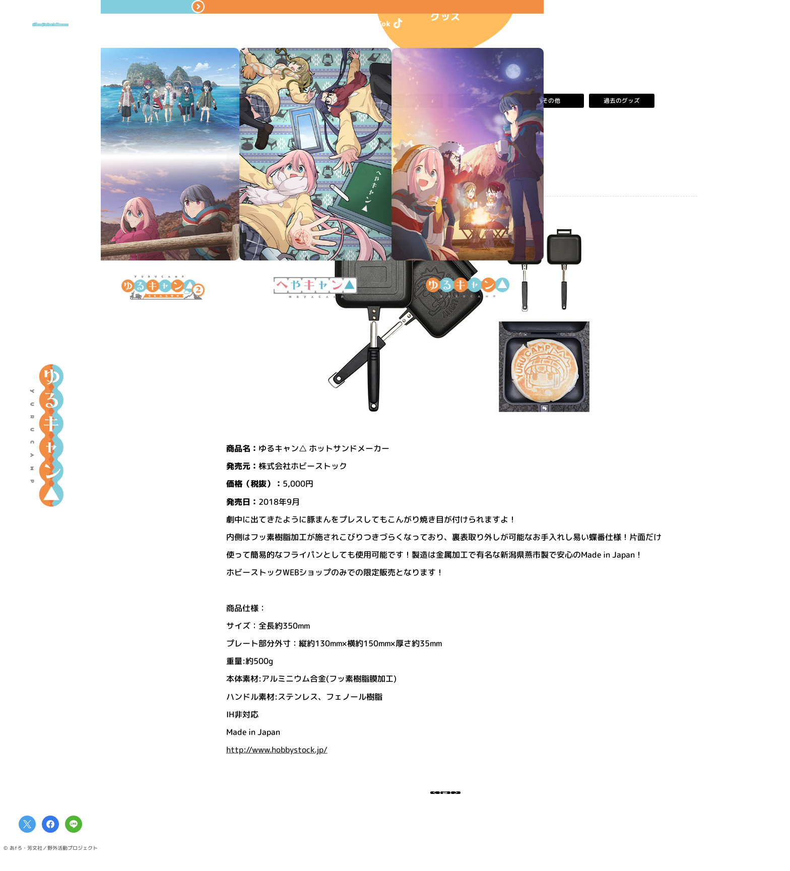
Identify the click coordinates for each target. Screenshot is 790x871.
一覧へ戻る (445, 798)
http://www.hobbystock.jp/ (276, 749)
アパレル (339, 100)
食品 (481, 100)
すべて (269, 100)
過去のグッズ (622, 100)
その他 (551, 100)
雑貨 (410, 100)
